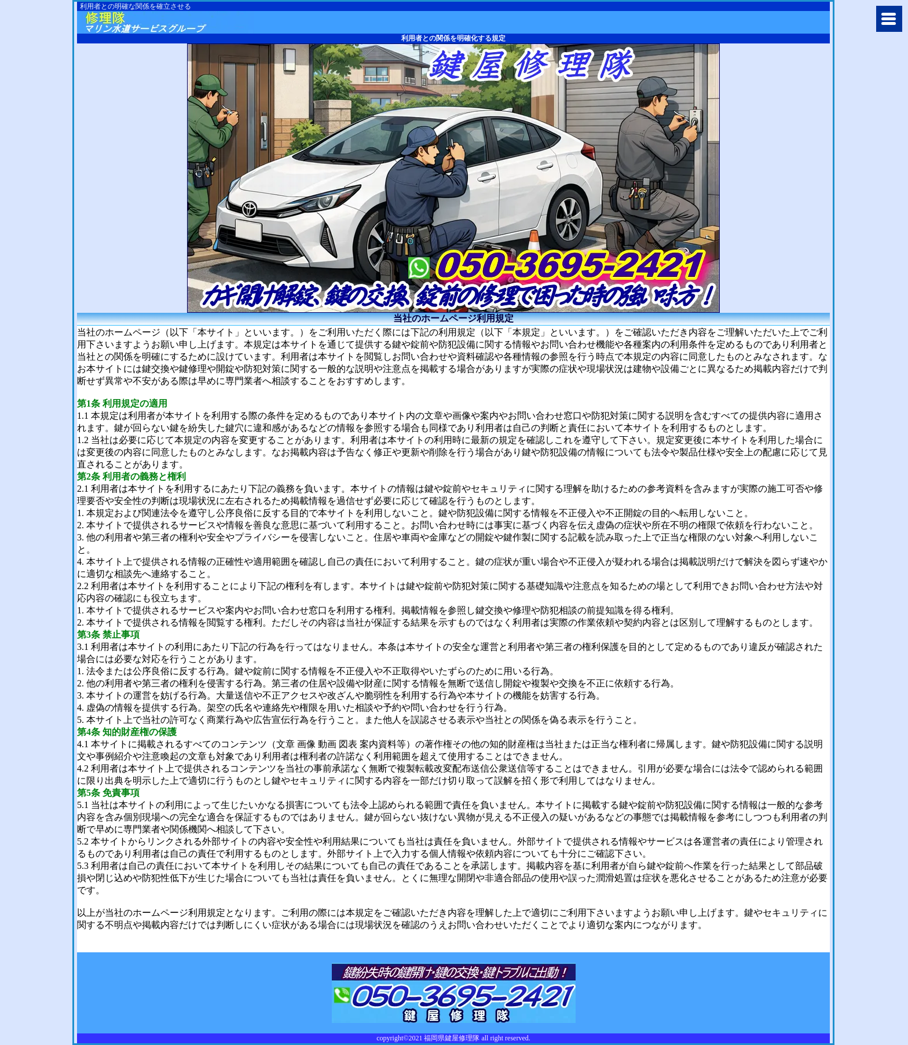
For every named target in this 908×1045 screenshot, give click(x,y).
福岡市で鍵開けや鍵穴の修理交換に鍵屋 (168, 22)
